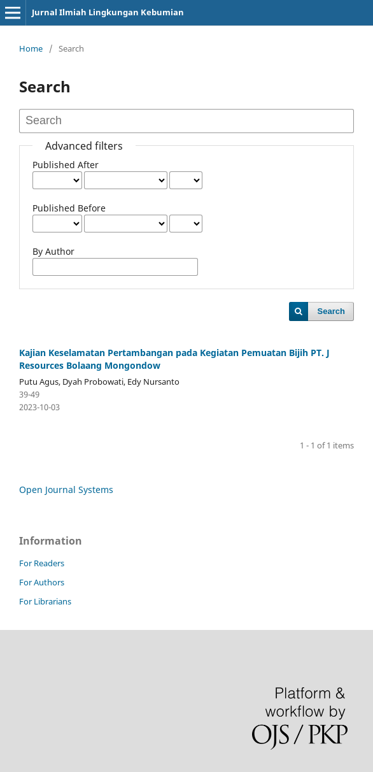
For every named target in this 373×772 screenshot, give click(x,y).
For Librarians (45, 601)
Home (31, 48)
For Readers (41, 563)
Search (331, 311)
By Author (53, 251)
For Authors (41, 582)
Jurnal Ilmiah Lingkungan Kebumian (108, 12)
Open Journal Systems (66, 489)
